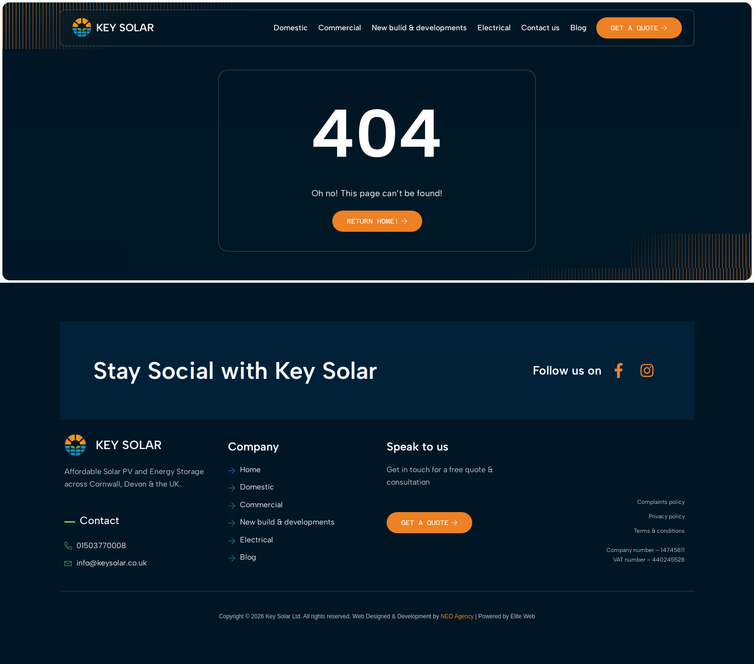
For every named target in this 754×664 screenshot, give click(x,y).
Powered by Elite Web (506, 616)
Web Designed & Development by (413, 616)
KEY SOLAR (125, 27)
